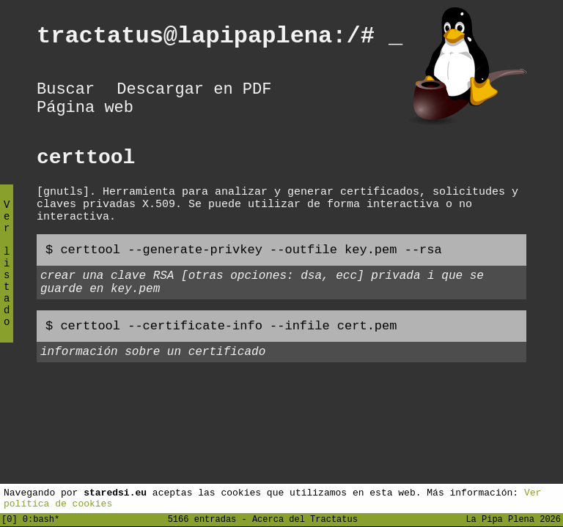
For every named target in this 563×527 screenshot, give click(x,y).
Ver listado (7, 275)
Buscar (66, 91)
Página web (85, 113)
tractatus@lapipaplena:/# (219, 38)
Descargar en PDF (194, 91)
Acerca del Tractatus (305, 518)
